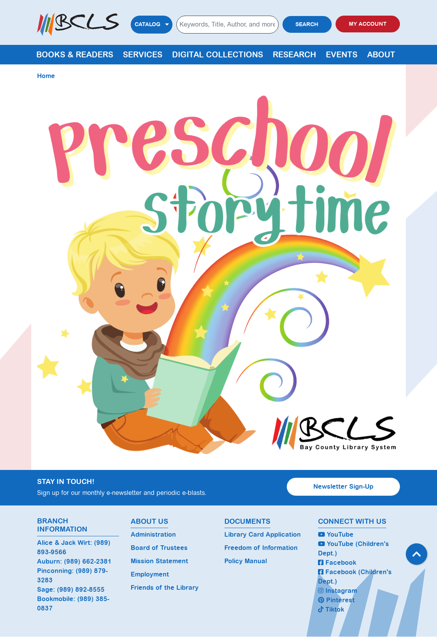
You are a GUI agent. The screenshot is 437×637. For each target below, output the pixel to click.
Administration (153, 534)
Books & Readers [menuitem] (74, 54)
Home (46, 76)
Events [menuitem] (341, 54)
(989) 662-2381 (88, 561)
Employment (150, 574)
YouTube (336, 534)
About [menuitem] (381, 54)
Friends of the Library (165, 587)
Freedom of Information (261, 548)
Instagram (337, 590)
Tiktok (331, 609)
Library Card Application (262, 534)
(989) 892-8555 (81, 589)
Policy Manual (245, 561)
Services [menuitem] (142, 54)
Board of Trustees (159, 548)
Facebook (337, 562)
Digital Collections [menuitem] (217, 54)
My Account (368, 24)
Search (306, 24)
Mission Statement (159, 561)
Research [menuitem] (294, 54)
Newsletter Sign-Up (343, 486)
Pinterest (336, 600)
